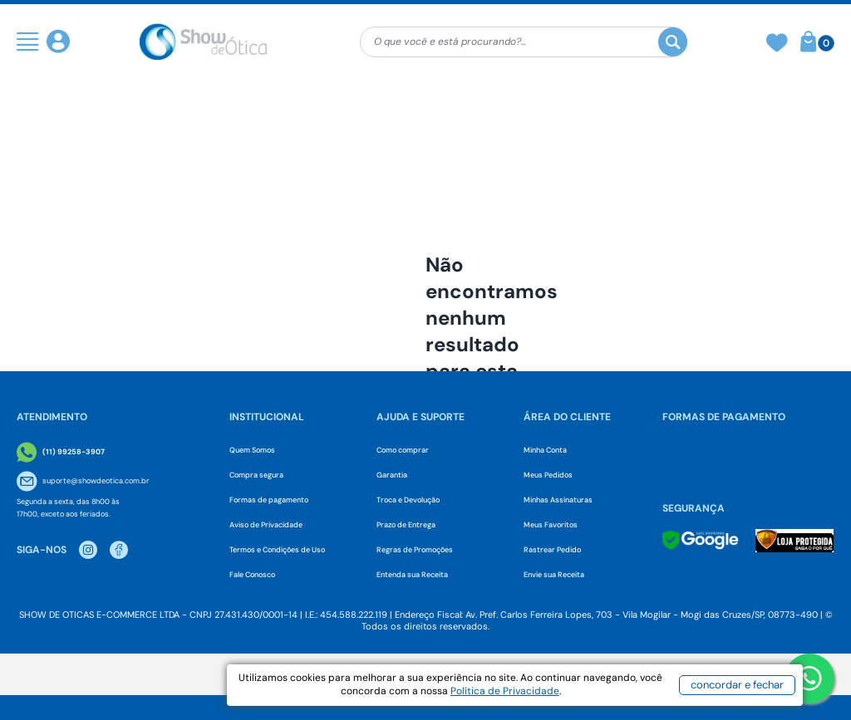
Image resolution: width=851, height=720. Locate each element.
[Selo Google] (700, 540)
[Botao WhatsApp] (809, 678)
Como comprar (402, 450)
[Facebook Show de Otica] (119, 549)
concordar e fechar (728, 690)
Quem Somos (252, 450)
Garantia (391, 475)
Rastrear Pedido (552, 550)
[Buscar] (672, 41)
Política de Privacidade (556, 696)
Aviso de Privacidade (266, 525)
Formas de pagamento (268, 500)
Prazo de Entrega (405, 525)
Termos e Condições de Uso (277, 550)
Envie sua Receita (554, 575)
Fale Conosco (252, 575)
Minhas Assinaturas (558, 500)
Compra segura (256, 475)
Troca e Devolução (408, 500)
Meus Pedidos (548, 475)
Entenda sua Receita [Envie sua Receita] (412, 575)
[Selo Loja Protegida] (794, 540)
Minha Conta (545, 450)
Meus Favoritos (551, 525)
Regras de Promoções (414, 550)
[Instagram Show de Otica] (88, 549)
